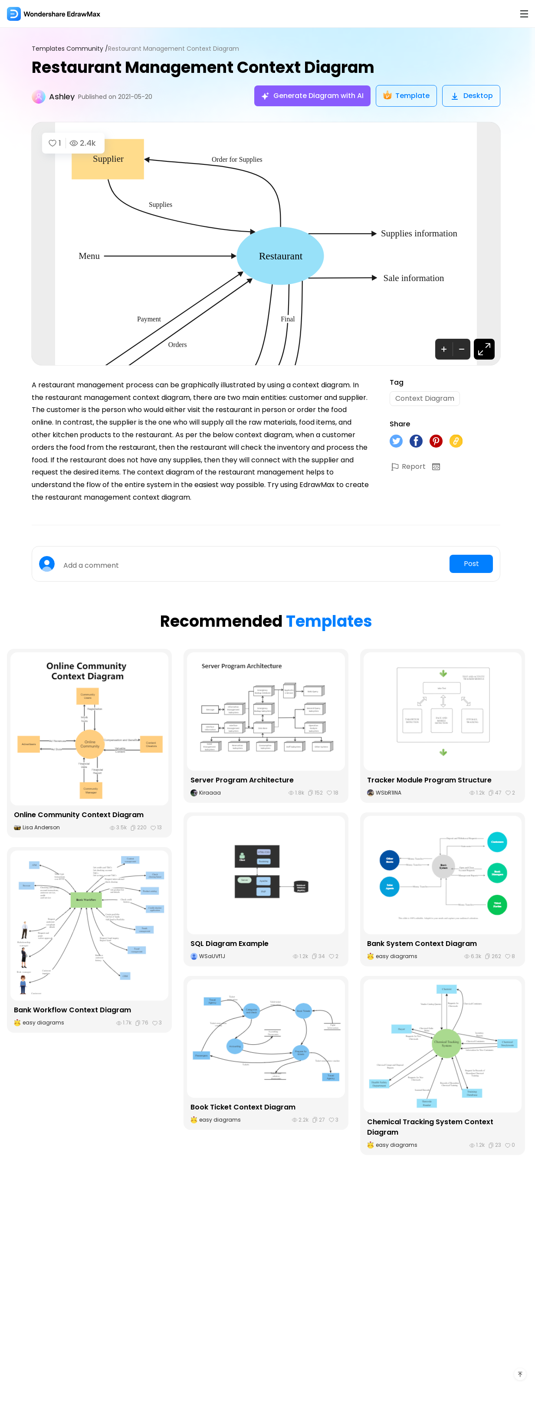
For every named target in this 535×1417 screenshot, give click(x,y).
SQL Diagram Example (229, 944)
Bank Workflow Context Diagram (72, 1010)
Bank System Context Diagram (422, 944)
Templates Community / (70, 48)
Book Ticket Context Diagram (242, 1107)
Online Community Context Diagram (79, 815)
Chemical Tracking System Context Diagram (430, 1127)
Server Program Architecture (242, 780)
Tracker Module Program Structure (429, 780)
